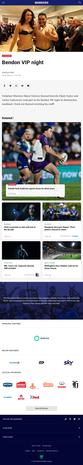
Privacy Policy (46, 446)
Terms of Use (36, 446)
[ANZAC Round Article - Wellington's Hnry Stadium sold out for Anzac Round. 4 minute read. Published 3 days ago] (61, 259)
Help (33, 451)
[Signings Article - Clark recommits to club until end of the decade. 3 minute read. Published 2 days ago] (21, 220)
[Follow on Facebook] (70, 419)
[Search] (79, 2)
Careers (27, 451)
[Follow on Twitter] (75, 419)
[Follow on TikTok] (66, 419)
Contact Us (40, 451)
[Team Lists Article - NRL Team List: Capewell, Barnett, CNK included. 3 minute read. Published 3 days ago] (21, 259)
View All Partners (41, 408)
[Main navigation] (3, 2)
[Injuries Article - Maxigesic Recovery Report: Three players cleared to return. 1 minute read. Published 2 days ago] (61, 220)
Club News (7, 56)
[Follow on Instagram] (79, 419)
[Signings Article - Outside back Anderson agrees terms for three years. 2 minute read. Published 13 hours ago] (41, 161)
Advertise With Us (52, 451)
